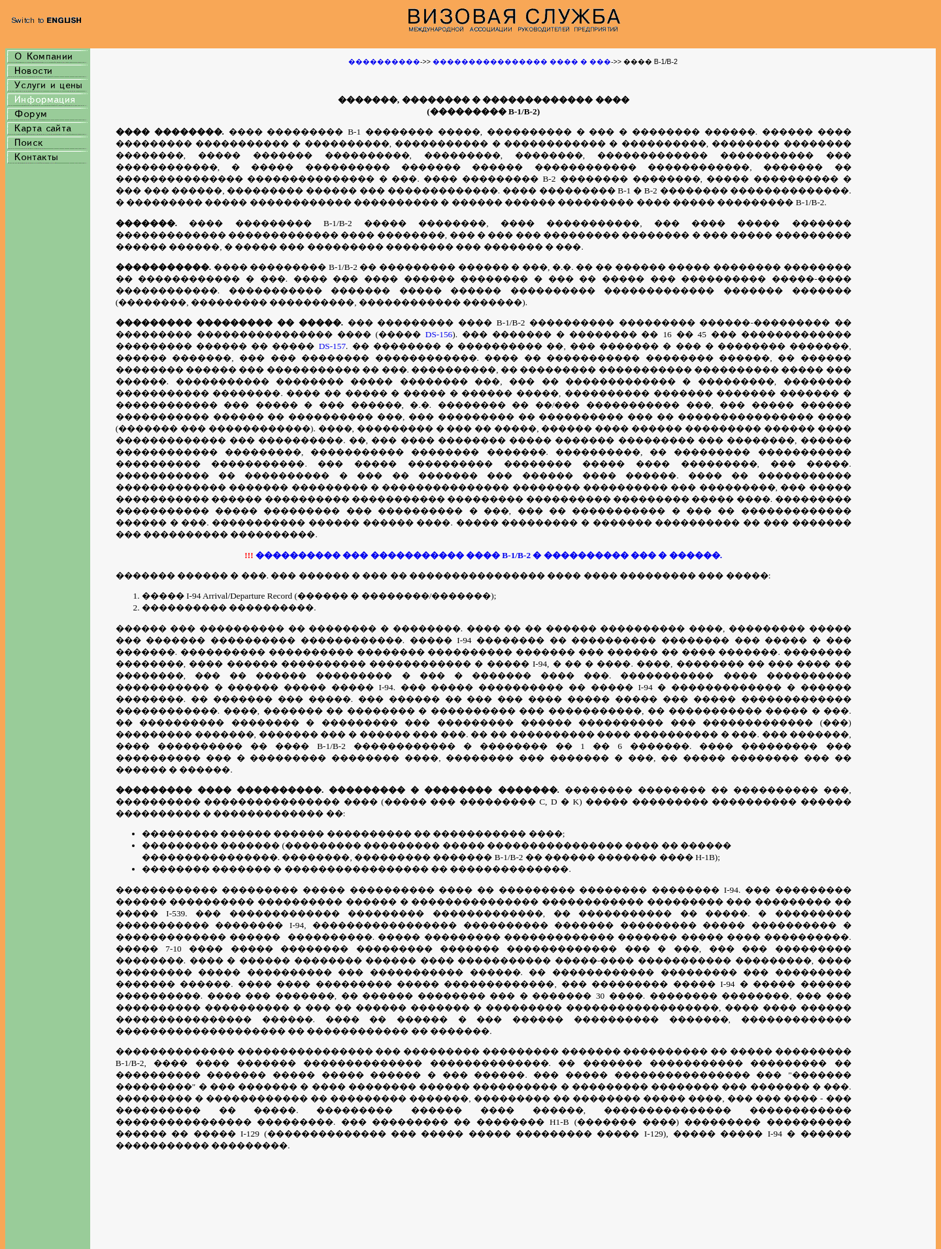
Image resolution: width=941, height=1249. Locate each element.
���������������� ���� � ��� (521, 61)
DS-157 (332, 346)
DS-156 (438, 334)
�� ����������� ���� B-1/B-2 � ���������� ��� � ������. (536, 555)
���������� (384, 61)
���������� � (303, 555)
